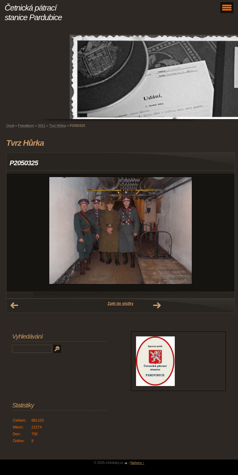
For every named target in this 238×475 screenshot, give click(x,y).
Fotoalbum (26, 125)
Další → (156, 305)
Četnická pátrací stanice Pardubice (33, 12)
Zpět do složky (120, 303)
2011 (41, 125)
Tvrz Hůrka (57, 125)
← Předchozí (14, 305)
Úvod (10, 125)
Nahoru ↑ (137, 462)
